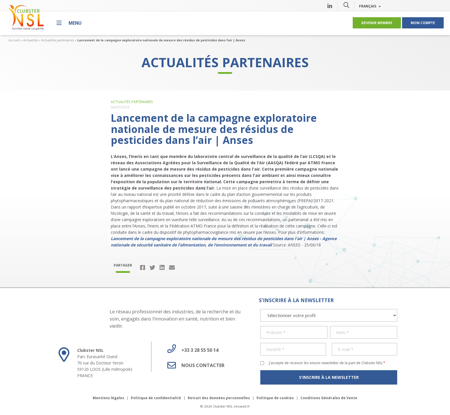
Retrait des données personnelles (219, 397)
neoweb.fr (242, 406)
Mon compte (423, 22)
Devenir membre (376, 22)
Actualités (30, 40)
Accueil (14, 40)
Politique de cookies (275, 397)
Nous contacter (193, 365)
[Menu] (69, 23)
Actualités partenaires (57, 40)
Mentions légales (108, 397)
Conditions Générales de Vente (328, 397)
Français (370, 6)
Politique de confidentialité (156, 397)
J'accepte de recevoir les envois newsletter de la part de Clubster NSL (327, 362)
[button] (346, 5)
